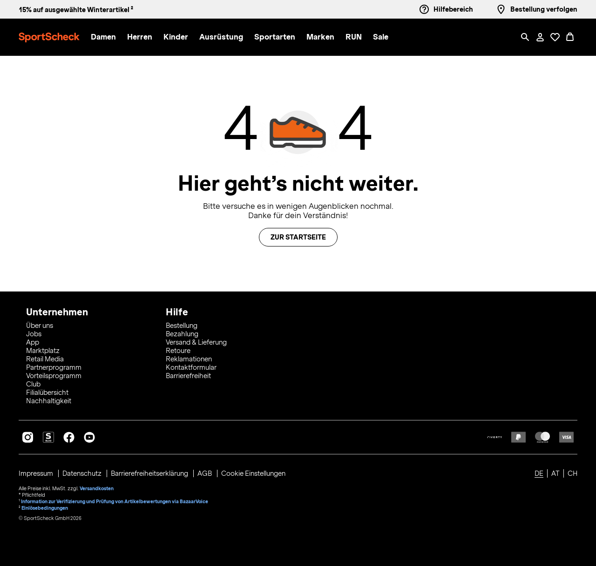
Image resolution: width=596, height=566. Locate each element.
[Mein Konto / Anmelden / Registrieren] (540, 37)
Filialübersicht (47, 392)
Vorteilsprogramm (53, 376)
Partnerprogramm (53, 367)
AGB (205, 473)
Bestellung (181, 325)
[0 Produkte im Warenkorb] (570, 37)
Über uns (39, 325)
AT (555, 473)
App (32, 342)
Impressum (36, 473)
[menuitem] (109, 37)
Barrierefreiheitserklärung (150, 473)
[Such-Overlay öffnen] (525, 37)
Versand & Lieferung (196, 342)
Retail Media (45, 359)
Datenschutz (82, 473)
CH (572, 473)
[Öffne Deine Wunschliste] (555, 37)
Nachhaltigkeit (48, 401)
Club (33, 384)
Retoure (178, 350)
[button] (103, 37)
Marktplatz (43, 350)
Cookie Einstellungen (253, 473)
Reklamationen (189, 359)
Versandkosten (97, 488)
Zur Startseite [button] (298, 237)
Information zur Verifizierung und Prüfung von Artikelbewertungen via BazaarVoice (114, 501)
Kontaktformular (191, 367)
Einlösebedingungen (44, 508)
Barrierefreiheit (188, 376)
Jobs (33, 334)
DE (539, 473)
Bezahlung (182, 334)
